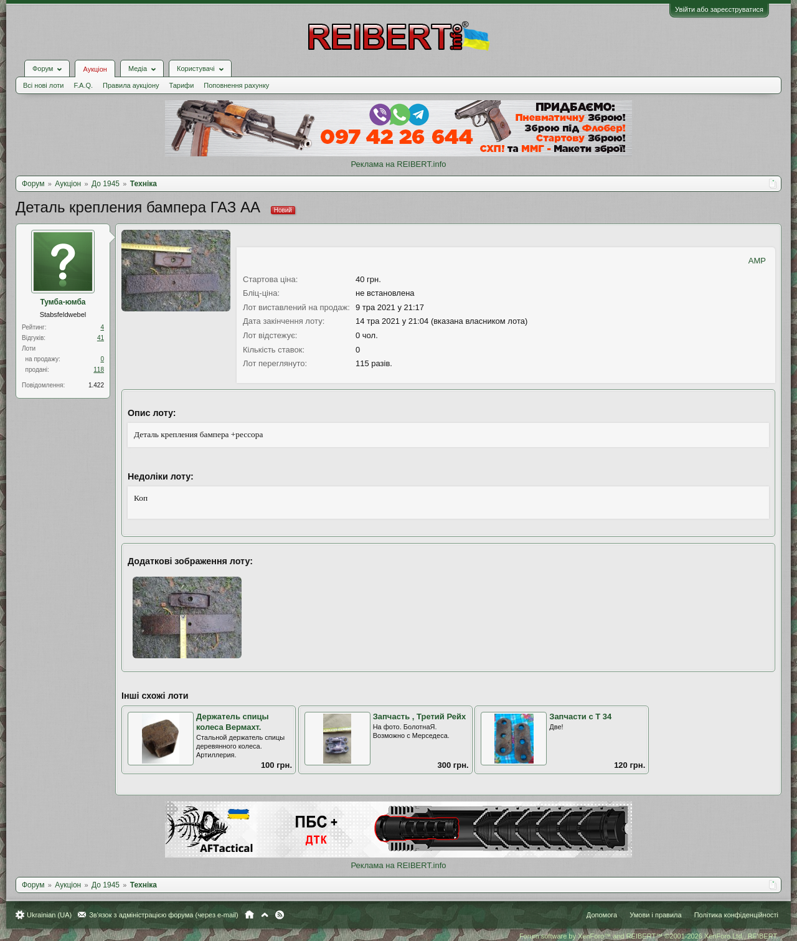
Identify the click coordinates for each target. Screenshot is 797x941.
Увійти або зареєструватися (719, 9)
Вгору (264, 914)
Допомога (602, 915)
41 (100, 337)
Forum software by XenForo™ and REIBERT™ (648, 936)
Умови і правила (655, 915)
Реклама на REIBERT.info (398, 164)
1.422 (96, 385)
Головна (249, 914)
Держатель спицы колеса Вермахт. (232, 722)
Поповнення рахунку (236, 85)
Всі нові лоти (43, 85)
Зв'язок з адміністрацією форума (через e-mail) (163, 915)
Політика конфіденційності (736, 915)
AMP (757, 260)
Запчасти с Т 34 (580, 716)
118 (98, 369)
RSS (279, 914)
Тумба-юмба (62, 302)
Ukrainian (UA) (49, 915)
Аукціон (94, 69)
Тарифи (181, 85)
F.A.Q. (83, 85)
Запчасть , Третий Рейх (419, 716)
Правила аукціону (131, 85)
